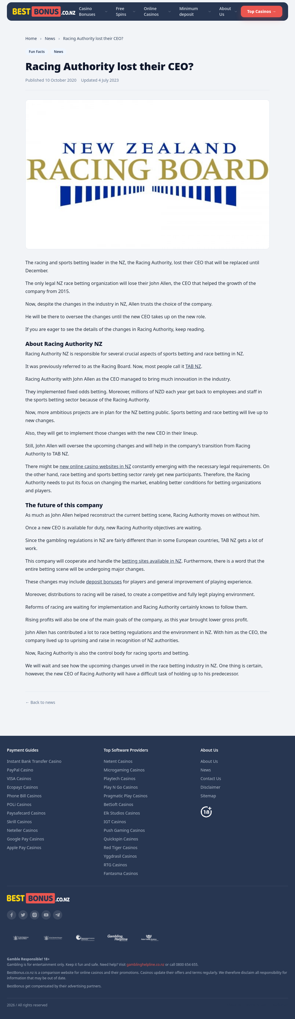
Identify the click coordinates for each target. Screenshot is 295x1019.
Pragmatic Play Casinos (126, 795)
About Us (228, 11)
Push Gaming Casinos (124, 830)
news (50, 38)
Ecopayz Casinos (22, 787)
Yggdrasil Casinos (120, 856)
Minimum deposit (195, 11)
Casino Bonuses (93, 11)
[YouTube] (46, 915)
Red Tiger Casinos (120, 847)
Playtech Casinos (119, 778)
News (206, 770)
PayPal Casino (20, 770)
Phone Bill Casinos (24, 795)
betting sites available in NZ (151, 561)
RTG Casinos (115, 864)
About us (233, 1005)
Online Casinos (157, 11)
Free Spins (126, 11)
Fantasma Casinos (121, 873)
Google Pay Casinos (25, 839)
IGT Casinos (115, 821)
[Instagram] (34, 915)
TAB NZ (193, 366)
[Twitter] (23, 915)
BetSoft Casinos (118, 804)
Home (31, 38)
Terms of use (256, 1005)
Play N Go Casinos (121, 787)
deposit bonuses (104, 582)
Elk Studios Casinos (122, 813)
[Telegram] (57, 915)
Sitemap (208, 795)
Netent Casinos (118, 761)
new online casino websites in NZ (95, 466)
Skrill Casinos (19, 821)
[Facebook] (11, 915)
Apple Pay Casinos (24, 847)
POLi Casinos (19, 804)
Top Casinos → (261, 11)
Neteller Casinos (22, 830)
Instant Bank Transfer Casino (34, 761)
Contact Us (211, 778)
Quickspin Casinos (121, 839)
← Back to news (40, 702)
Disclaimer (210, 787)
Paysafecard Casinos (26, 813)
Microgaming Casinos (124, 770)
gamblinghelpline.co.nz (145, 964)
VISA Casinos (19, 778)
